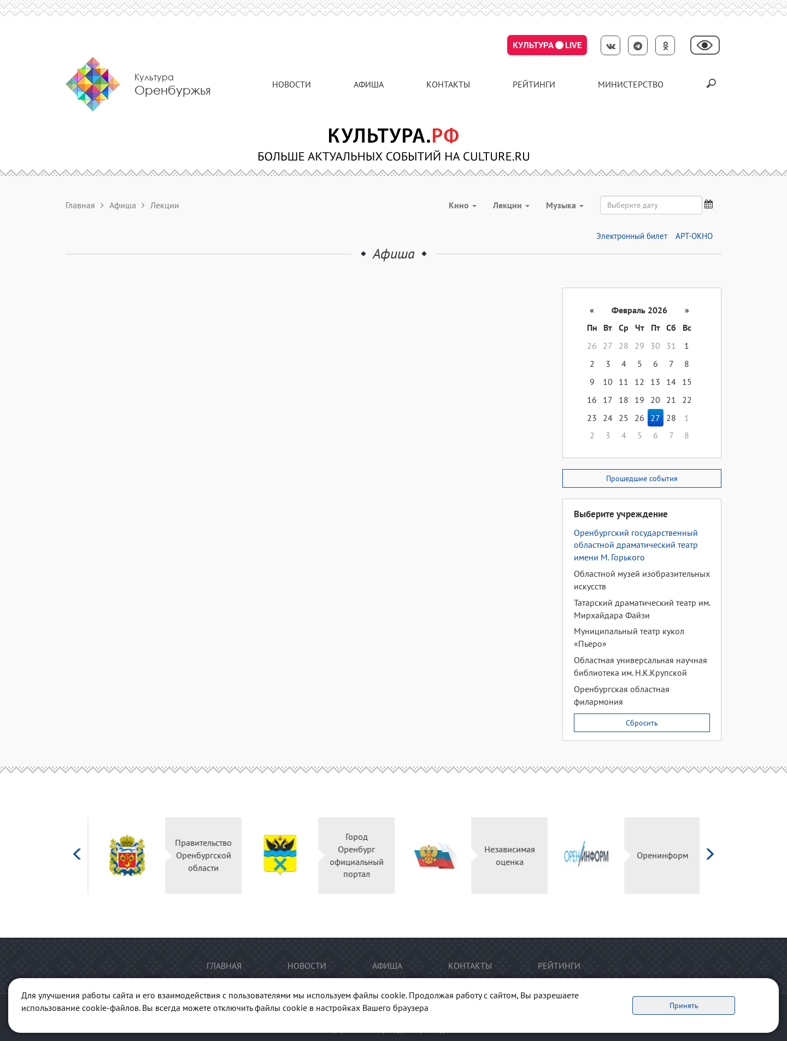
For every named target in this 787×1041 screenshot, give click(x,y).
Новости (291, 84)
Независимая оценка (508, 855)
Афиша (369, 84)
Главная (80, 205)
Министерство (630, 84)
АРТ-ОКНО (694, 236)
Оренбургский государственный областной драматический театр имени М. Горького (636, 545)
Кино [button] (463, 205)
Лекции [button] (511, 205)
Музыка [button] (565, 205)
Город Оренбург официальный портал (355, 855)
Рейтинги (534, 84)
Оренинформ (661, 855)
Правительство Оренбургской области (202, 855)
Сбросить (642, 723)
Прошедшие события (642, 478)
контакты (448, 84)
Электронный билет (631, 236)
